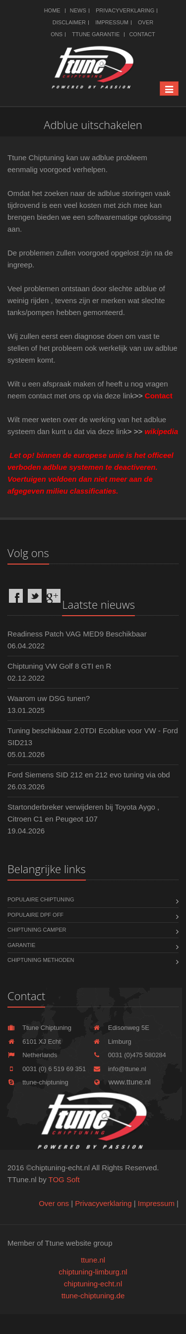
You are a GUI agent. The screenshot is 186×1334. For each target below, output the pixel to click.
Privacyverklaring (125, 10)
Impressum (111, 22)
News (78, 10)
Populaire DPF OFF (35, 915)
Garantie (21, 945)
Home (52, 10)
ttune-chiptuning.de (93, 1295)
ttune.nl (93, 1260)
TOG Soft (64, 1179)
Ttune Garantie (96, 34)
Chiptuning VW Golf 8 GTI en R (59, 666)
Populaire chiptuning (40, 899)
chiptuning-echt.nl (93, 1283)
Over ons (54, 1203)
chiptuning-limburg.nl (93, 1272)
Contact (142, 34)
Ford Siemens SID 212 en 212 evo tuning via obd (88, 774)
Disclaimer (69, 22)
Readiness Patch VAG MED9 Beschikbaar (77, 634)
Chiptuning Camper (36, 930)
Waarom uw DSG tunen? (48, 698)
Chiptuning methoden (40, 960)
